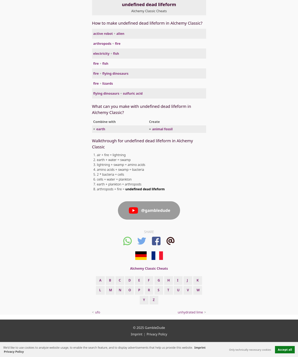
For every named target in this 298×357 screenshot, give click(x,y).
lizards (107, 83)
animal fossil (162, 129)
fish (116, 53)
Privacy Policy (157, 334)
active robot (103, 33)
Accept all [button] (285, 350)
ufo (97, 312)
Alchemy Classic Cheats (149, 11)
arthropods (102, 43)
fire (117, 43)
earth (100, 129)
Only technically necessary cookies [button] (250, 350)
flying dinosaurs (115, 73)
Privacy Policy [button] (14, 352)
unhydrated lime (190, 312)
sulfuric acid (133, 93)
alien (120, 33)
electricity (101, 53)
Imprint (200, 347)
